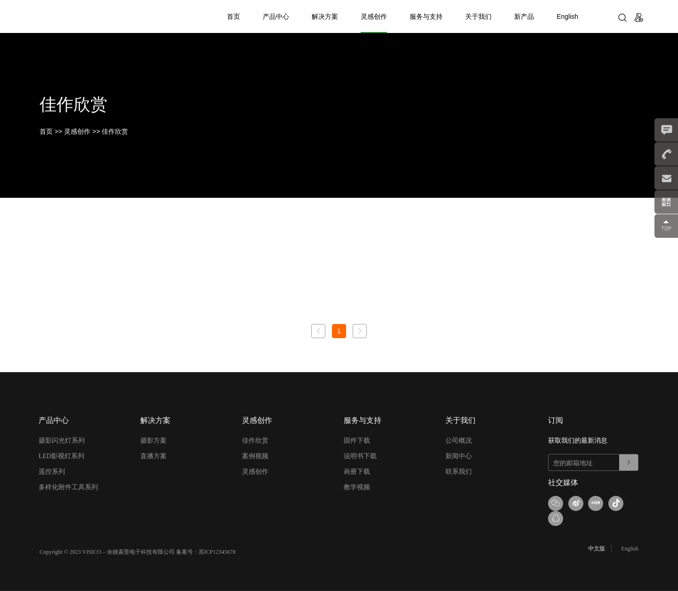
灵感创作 (374, 16)
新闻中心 (458, 456)
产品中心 (276, 16)
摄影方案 (153, 440)
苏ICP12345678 (217, 537)
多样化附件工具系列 (68, 487)
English (567, 16)
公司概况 (458, 440)
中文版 (598, 533)
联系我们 (458, 471)
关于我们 (478, 16)
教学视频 (357, 487)
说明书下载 (360, 456)
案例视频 (255, 456)
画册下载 (357, 471)
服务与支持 (426, 16)
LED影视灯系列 (61, 456)
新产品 (524, 16)
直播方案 (153, 456)
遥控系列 (52, 471)
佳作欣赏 (115, 131)
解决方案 (325, 16)
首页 (233, 16)
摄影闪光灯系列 (62, 440)
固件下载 (357, 440)
